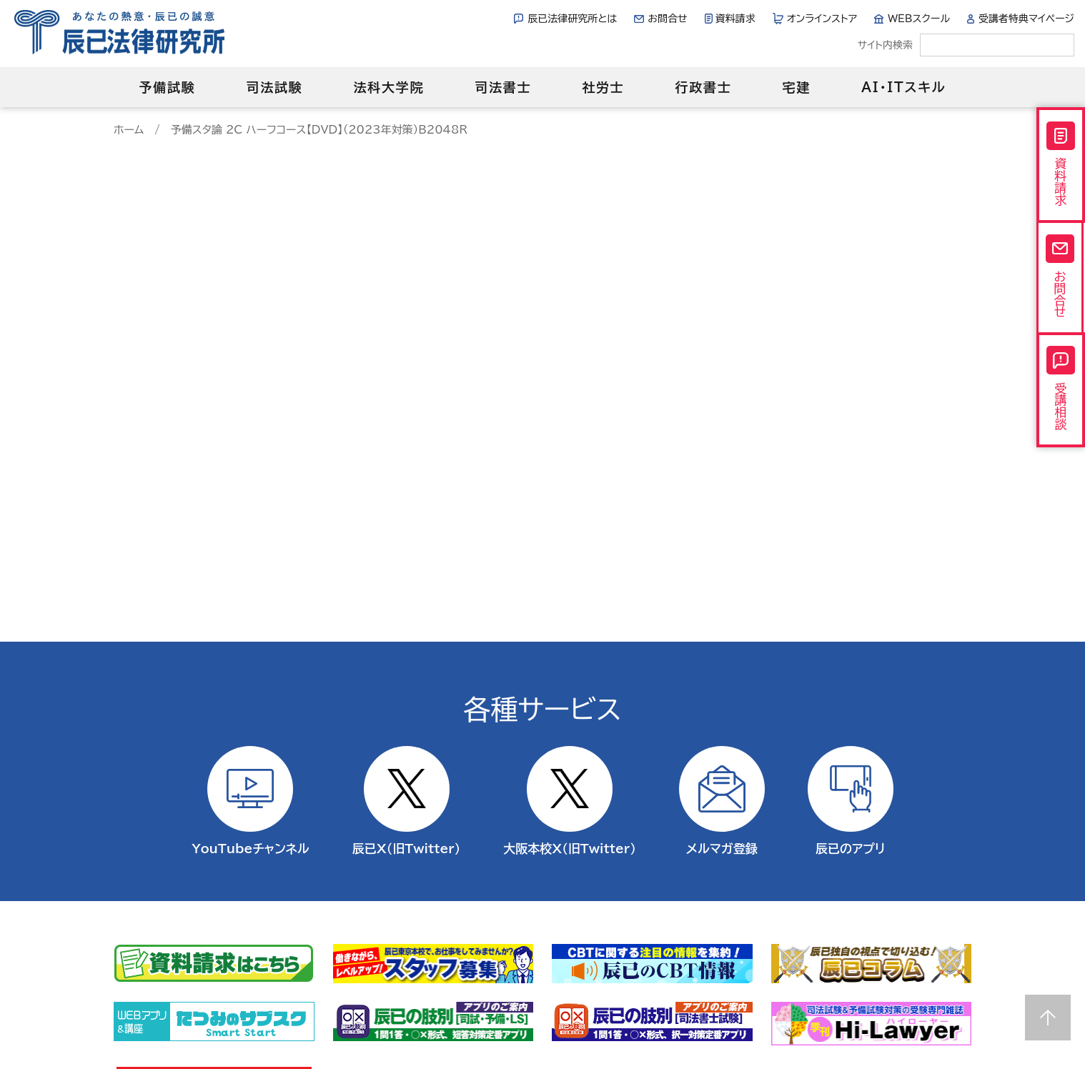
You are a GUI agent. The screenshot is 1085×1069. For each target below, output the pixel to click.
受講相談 (1060, 389)
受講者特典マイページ (1026, 19)
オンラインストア (822, 19)
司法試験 (274, 87)
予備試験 (167, 87)
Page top (1048, 1017)
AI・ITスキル (903, 87)
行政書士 (703, 87)
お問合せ (667, 19)
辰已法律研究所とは (572, 19)
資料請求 (735, 19)
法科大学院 (388, 87)
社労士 (603, 87)
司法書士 (503, 87)
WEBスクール (919, 19)
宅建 (797, 87)
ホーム (129, 129)
